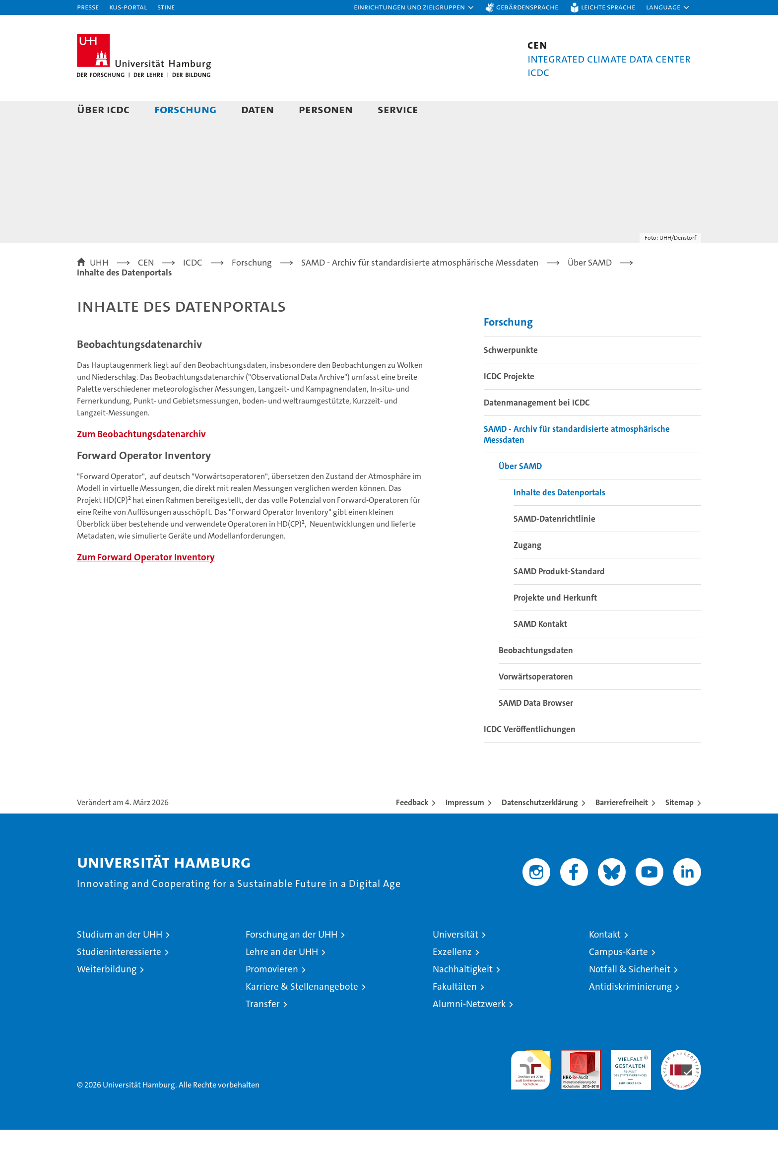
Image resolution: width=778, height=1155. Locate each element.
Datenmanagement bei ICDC (537, 427)
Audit (570, 1080)
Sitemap (679, 827)
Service (398, 109)
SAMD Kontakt (540, 649)
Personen (326, 109)
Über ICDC (103, 109)
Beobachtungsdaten (536, 675)
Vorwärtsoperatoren (536, 701)
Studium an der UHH (119, 959)
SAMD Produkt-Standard (559, 596)
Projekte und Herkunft (555, 622)
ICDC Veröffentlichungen (530, 754)
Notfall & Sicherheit (629, 994)
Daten (257, 109)
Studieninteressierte (119, 977)
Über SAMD (520, 491)
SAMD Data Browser (536, 728)
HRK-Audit (628, 1080)
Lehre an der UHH (282, 977)
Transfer (263, 1029)
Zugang (527, 570)
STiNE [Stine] (166, 6)
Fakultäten (455, 1012)
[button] (414, 7)
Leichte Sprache (608, 6)
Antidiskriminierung (630, 1012)
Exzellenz (452, 977)
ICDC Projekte (509, 401)
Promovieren (272, 994)
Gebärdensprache (527, 6)
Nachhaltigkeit (463, 994)
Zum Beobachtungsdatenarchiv (141, 459)
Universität (455, 959)
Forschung (185, 109)
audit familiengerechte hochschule (531, 1090)
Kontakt (605, 959)
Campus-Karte (618, 977)
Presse (88, 6)
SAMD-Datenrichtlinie (554, 544)
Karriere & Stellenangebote (302, 1012)
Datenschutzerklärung (540, 827)
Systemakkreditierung (681, 1080)
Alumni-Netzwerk (469, 1029)
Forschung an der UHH (291, 959)
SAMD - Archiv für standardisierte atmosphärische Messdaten (577, 460)
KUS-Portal (128, 6)
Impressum (465, 827)
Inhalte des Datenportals (559, 517)
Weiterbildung (106, 994)
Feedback (412, 827)
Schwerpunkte (511, 375)
